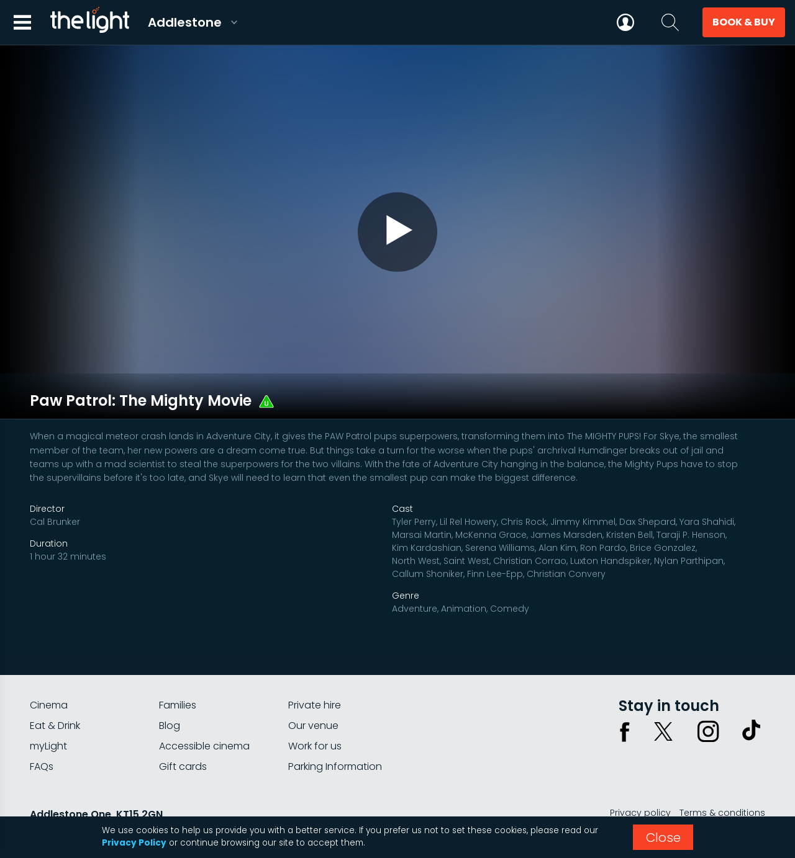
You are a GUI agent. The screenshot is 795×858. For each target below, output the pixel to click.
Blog (169, 689)
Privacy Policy (134, 843)
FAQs (41, 730)
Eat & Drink (55, 689)
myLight (48, 709)
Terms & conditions (722, 776)
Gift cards (183, 730)
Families (177, 668)
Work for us (315, 709)
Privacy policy (640, 776)
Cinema (49, 668)
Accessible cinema (204, 709)
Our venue (313, 689)
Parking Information (335, 730)
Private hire (314, 668)
